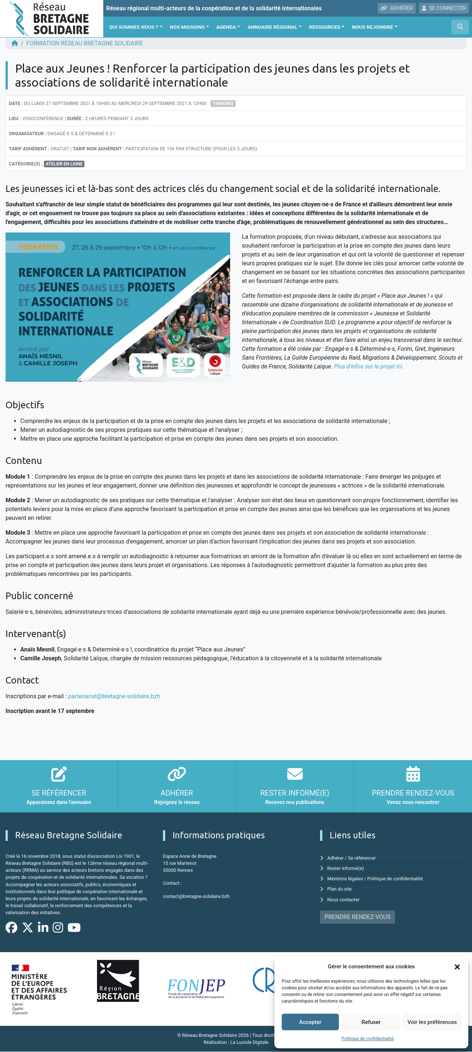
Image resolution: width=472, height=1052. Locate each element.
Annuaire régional (272, 27)
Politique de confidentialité (367, 1038)
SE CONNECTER (444, 8)
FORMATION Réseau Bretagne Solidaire (85, 43)
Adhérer (335, 858)
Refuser (371, 1022)
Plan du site (339, 889)
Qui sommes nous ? (133, 27)
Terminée (223, 103)
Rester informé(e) (345, 868)
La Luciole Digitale (249, 1042)
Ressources (324, 27)
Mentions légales (345, 878)
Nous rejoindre (372, 27)
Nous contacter (343, 899)
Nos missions (187, 27)
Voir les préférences (432, 1022)
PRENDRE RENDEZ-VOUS (357, 916)
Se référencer (362, 858)
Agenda (226, 27)
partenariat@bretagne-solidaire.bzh (114, 696)
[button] (457, 966)
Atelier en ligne (64, 164)
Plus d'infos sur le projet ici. (369, 366)
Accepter (310, 1022)
